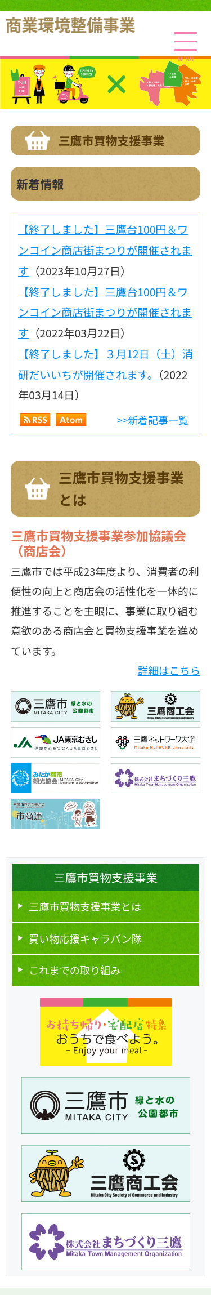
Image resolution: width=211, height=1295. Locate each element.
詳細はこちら (169, 670)
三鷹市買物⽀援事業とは (85, 906)
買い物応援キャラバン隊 (85, 938)
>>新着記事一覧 (152, 419)
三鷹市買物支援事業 (105, 877)
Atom (71, 419)
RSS (35, 419)
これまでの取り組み (75, 970)
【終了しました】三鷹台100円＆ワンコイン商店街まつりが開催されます (105, 249)
